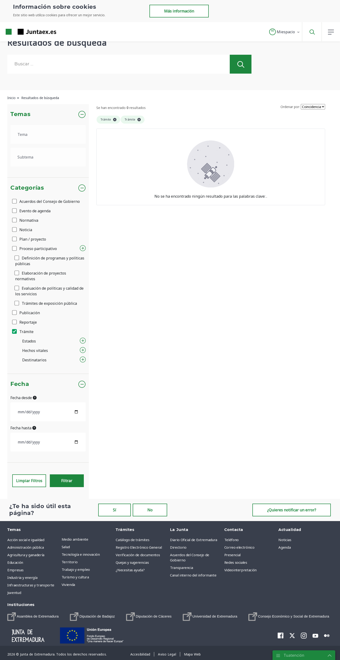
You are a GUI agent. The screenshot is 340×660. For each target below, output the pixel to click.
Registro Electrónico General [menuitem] (139, 547)
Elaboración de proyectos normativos (40, 276)
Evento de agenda (32, 210)
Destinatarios (34, 360)
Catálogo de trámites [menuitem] (132, 539)
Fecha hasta (23, 428)
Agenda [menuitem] (284, 547)
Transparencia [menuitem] (181, 567)
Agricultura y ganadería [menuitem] (25, 554)
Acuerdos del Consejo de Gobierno (46, 201)
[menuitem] (33, 616)
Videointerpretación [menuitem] (240, 570)
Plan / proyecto (29, 239)
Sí (114, 510)
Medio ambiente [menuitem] (75, 539)
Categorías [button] (27, 188)
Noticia (22, 229)
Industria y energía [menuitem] (22, 577)
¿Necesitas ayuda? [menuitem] (130, 570)
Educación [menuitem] (15, 562)
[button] (284, 32)
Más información (179, 11)
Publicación (26, 312)
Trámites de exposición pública (46, 303)
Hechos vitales (35, 350)
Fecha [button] (19, 384)
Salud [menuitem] (66, 546)
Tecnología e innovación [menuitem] (81, 554)
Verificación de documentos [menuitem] (138, 554)
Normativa (25, 220)
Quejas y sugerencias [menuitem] (132, 562)
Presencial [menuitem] (232, 554)
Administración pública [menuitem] (25, 547)
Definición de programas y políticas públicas (49, 260)
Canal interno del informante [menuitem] (193, 575)
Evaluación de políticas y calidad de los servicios (49, 291)
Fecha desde (23, 398)
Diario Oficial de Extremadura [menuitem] (193, 539)
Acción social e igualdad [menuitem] (25, 539)
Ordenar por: (290, 106)
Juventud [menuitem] (14, 592)
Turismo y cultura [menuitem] (75, 577)
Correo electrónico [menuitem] (239, 547)
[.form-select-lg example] (48, 134)
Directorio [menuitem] (178, 547)
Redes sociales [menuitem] (235, 562)
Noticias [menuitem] (284, 539)
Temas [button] (20, 114)
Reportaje (25, 322)
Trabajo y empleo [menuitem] (76, 569)
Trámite (23, 331)
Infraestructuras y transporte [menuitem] (30, 585)
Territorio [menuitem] (70, 562)
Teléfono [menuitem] (231, 539)
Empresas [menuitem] (15, 570)
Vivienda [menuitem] (68, 584)
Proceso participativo (35, 248)
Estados (29, 341)
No (150, 510)
